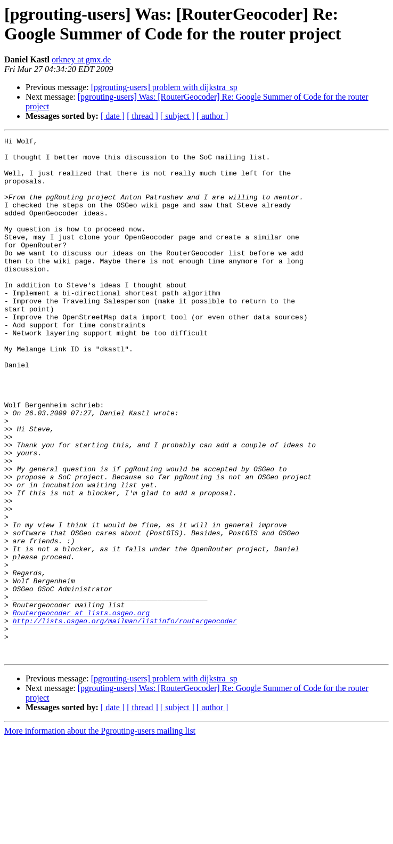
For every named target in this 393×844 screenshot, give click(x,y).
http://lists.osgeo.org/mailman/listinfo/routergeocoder (125, 718)
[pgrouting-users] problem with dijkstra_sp (164, 87)
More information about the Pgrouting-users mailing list (99, 834)
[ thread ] (142, 115)
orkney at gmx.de (81, 59)
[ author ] (212, 115)
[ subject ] (177, 115)
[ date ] (113, 115)
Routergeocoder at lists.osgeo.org (81, 708)
